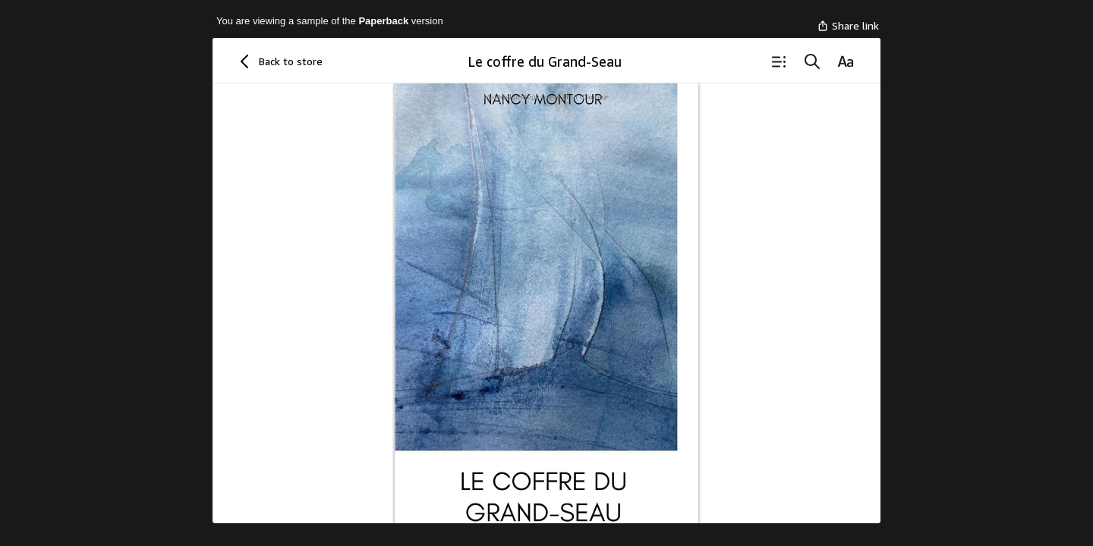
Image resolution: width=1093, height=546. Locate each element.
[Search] (812, 61)
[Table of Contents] (778, 61)
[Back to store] (279, 61)
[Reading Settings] (845, 61)
